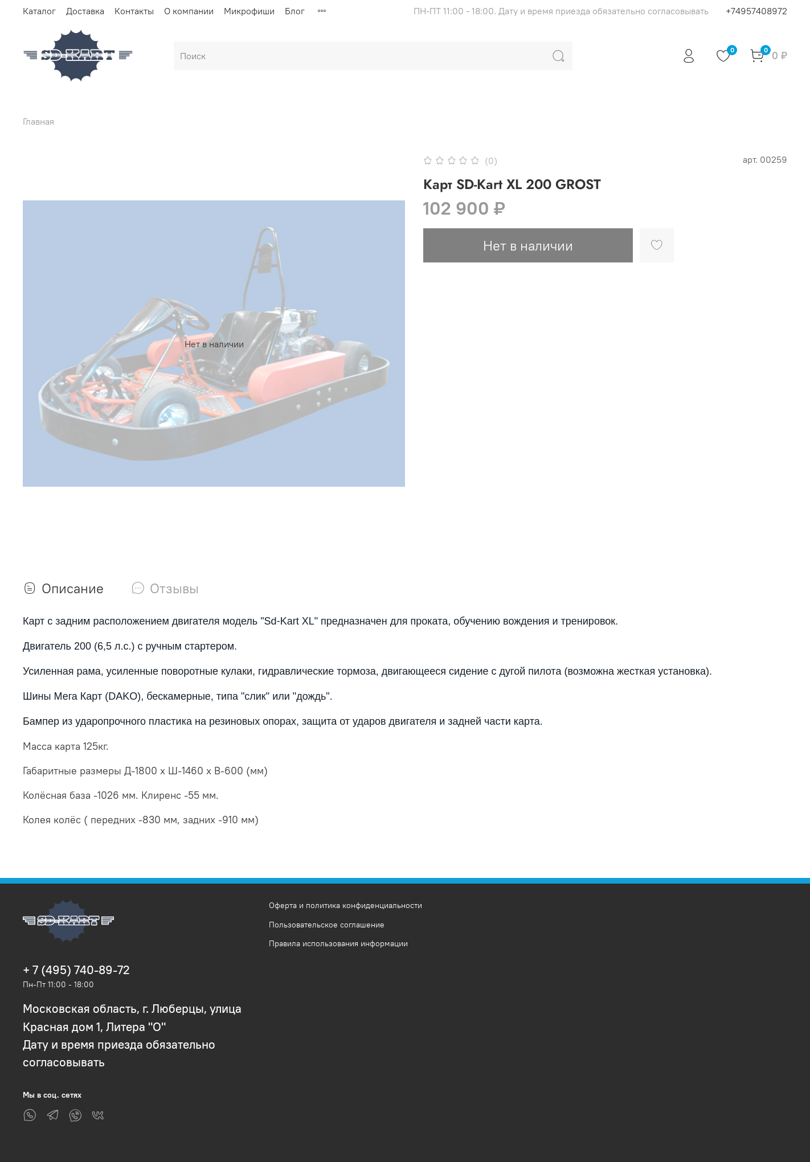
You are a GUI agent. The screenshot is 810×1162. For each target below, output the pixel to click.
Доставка (85, 11)
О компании (189, 11)
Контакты (134, 11)
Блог (295, 11)
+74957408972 (756, 11)
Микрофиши (249, 11)
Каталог (39, 11)
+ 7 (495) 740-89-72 (76, 970)
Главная (38, 121)
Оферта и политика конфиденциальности (345, 905)
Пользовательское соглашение (326, 924)
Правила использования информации (338, 943)
